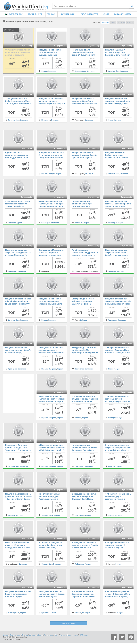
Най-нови (105, 22)
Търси (131, 6)
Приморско (45, 120)
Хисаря (44, 71)
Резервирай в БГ (13, 14)
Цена (113, 22)
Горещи (130, 22)
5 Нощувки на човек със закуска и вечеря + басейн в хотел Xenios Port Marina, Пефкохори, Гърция (85, 547)
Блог (56, 635)
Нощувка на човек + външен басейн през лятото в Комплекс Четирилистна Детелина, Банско (84, 206)
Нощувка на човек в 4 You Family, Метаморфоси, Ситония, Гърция (18, 594)
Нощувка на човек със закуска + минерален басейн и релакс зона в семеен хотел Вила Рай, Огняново (117, 255)
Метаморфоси (13, 613)
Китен (110, 120)
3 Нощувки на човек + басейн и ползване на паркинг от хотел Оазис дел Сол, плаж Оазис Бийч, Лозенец (83, 596)
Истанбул (12, 223)
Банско (77, 223)
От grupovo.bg (26, 46)
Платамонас (79, 515)
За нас (5, 635)
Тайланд (83, 320)
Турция (19, 223)
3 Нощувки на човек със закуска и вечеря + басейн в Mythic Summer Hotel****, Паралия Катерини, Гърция (51, 450)
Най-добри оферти (122, 14)
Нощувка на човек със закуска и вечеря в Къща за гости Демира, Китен (117, 101)
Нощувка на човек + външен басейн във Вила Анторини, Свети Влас (84, 447)
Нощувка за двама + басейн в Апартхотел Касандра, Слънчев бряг (117, 52)
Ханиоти (78, 418)
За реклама (48, 635)
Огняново (112, 271)
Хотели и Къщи (68, 14)
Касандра (112, 418)
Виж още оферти (68, 623)
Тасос (110, 369)
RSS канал (83, 635)
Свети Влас (79, 369)
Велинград (45, 223)
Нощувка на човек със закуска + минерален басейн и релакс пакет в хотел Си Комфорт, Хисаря (50, 304)
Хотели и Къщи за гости (69, 635)
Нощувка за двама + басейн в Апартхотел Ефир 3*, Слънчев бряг (83, 52)
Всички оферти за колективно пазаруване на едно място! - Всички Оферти (25, 5)
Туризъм (51, 14)
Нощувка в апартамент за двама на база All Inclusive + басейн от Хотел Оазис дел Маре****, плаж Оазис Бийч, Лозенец (18, 499)
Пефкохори (79, 564)
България (52, 71)
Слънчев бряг (80, 71)
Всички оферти (35, 14)
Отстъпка (121, 22)
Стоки (106, 14)
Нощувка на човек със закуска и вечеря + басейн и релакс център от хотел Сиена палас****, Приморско (118, 304)
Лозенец (111, 223)
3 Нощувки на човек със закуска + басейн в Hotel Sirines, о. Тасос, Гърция (117, 350)
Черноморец (46, 515)
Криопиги (112, 515)
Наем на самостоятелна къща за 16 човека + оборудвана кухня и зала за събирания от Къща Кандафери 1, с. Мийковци (18, 547)
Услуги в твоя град (89, 14)
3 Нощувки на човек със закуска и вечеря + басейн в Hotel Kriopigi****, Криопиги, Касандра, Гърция (51, 596)
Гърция (60, 369)
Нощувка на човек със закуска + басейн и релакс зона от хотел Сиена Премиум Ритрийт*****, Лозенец (118, 206)
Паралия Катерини (48, 369)
